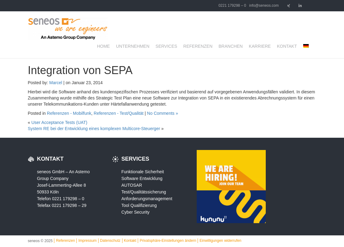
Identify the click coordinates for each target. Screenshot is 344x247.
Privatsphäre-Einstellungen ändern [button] (168, 240)
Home (103, 46)
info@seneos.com (264, 5)
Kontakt (287, 46)
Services (166, 46)
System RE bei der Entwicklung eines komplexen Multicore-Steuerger (94, 128)
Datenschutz (110, 240)
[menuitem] (306, 46)
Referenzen (197, 46)
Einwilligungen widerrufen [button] (220, 240)
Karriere (260, 46)
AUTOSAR (132, 185)
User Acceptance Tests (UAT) (59, 122)
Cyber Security (136, 212)
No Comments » (162, 113)
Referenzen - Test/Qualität (118, 113)
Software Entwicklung (142, 178)
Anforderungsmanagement (147, 198)
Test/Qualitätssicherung (144, 191)
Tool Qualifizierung (139, 205)
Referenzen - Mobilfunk (69, 113)
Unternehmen (132, 46)
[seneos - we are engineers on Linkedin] (300, 6)
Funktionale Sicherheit (143, 171)
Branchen (230, 46)
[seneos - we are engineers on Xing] (288, 6)
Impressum (87, 240)
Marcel (55, 82)
